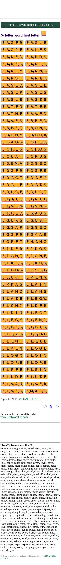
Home (10, 24)
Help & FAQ (46, 24)
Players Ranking (27, 24)
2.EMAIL (24, 399)
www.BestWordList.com (14, 417)
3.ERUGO (35, 399)
